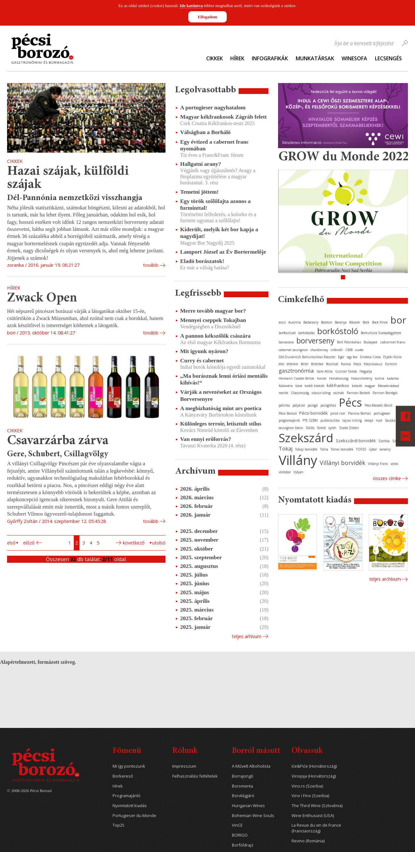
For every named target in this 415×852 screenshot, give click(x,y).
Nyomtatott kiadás (130, 805)
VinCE (237, 825)
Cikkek (214, 58)
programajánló (289, 420)
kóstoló (357, 386)
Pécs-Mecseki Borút (379, 405)
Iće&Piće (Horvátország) (314, 766)
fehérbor (317, 364)
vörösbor (285, 472)
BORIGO (240, 835)
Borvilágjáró (243, 795)
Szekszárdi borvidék (356, 440)
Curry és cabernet (202, 360)
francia (346, 364)
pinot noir (337, 413)
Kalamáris (286, 386)
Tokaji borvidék (306, 449)
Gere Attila (325, 371)
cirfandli (337, 350)
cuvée (359, 350)
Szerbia (384, 441)
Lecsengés (388, 58)
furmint (391, 364)
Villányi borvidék (342, 463)
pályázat (298, 405)
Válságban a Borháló (205, 132)
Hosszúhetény (361, 378)
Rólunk (185, 751)
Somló (321, 428)
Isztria (379, 378)
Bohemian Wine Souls (253, 815)
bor (398, 319)
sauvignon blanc (291, 428)
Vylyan (298, 472)
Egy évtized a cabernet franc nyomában (214, 145)
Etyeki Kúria (392, 357)
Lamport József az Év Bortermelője (223, 252)
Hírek (237, 58)
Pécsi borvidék (313, 413)
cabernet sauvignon (293, 350)
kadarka (393, 378)
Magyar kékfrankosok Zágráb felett (223, 117)
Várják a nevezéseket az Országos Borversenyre (221, 395)
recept (368, 420)
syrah (332, 428)
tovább (150, 265)
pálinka (284, 405)
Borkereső (123, 776)
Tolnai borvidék (342, 449)
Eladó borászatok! (202, 261)
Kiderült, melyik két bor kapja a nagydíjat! (219, 232)
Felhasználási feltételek (195, 776)
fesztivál (332, 364)
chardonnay (319, 350)
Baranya (341, 322)
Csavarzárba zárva (57, 441)
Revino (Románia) (308, 841)
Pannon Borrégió (385, 393)
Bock (366, 322)
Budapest (370, 342)
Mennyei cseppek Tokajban (213, 320)
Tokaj (285, 448)
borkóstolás (306, 333)
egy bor (352, 357)
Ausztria (294, 322)
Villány (298, 460)
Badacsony (310, 322)
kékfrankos (338, 385)
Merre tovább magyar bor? (213, 311)
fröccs (357, 364)
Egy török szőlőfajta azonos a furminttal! (215, 204)
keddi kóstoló (314, 386)
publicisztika (330, 420)
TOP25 (361, 449)
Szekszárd (306, 437)
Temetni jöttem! (199, 192)
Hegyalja (366, 371)
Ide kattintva (191, 5)
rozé (379, 420)
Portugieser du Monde (134, 815)
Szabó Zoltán (349, 428)
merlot (283, 393)
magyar (370, 386)
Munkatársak (315, 58)
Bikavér (354, 322)
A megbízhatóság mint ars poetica (220, 408)
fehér (305, 364)
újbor (373, 449)
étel (281, 364)
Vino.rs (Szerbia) (307, 786)
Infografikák (270, 58)
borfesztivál (287, 333)
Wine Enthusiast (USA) (313, 815)
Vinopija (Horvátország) (314, 776)
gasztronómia (296, 370)
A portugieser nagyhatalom (213, 107)
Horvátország (338, 378)
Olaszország (300, 393)
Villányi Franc (378, 463)
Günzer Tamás (346, 371)
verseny (385, 449)
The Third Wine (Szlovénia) (317, 805)
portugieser (382, 413)
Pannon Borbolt (358, 393)
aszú (282, 322)
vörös (394, 463)
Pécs (350, 402)
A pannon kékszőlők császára (215, 336)
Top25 (118, 825)
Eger (341, 357)
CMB (348, 350)
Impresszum (184, 766)
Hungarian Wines (248, 805)
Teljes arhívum (246, 636)
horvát (321, 378)
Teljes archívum (385, 579)
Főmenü (127, 751)
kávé (298, 386)
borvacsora (286, 342)
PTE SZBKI (310, 420)
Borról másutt (256, 751)
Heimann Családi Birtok (296, 378)
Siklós (310, 428)
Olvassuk (307, 751)
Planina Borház (359, 413)
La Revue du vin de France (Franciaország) (316, 828)
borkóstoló (337, 331)
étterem (292, 364)
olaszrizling (321, 392)
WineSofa (354, 58)
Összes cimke (387, 478)
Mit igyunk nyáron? (204, 351)
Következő (134, 543)
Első (11, 543)
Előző (29, 543)
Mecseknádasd (388, 386)
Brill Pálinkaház (349, 342)
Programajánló (126, 795)
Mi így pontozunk (129, 766)
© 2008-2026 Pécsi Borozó (29, 791)
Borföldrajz (242, 845)
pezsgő (313, 405)
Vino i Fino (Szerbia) (310, 795)
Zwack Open (42, 298)
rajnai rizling (352, 420)
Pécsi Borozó (288, 413)
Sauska (390, 420)
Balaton (326, 322)
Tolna (324, 449)
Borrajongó (242, 776)
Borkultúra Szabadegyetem (381, 333)
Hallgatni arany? (200, 164)
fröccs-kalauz (373, 364)
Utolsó (158, 543)
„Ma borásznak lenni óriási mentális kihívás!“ (224, 379)
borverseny (315, 340)
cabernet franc (393, 342)
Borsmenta (242, 786)
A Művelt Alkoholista (251, 766)
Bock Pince (380, 322)
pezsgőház (328, 405)
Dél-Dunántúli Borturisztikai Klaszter (307, 357)
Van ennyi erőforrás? (205, 439)
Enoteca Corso (370, 357)
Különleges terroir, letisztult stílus (220, 423)
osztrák (338, 393)
